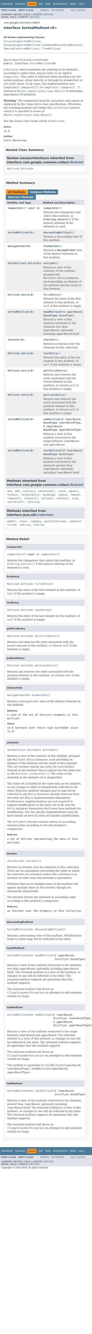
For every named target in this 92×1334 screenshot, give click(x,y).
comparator (51, 208)
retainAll (31, 498)
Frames (44, 10)
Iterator (14, 339)
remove (62, 494)
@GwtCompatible (14, 59)
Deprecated (60, 4)
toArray (24, 524)
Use (40, 4)
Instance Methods (43, 192)
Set (10, 263)
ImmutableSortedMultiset (21, 48)
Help (81, 4)
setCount (47, 498)
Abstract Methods (21, 197)
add (9, 491)
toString (33, 501)
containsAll (46, 491)
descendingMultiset (57, 232)
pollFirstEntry (54, 370)
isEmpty (35, 521)
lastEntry (50, 353)
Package (20, 4)
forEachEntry (30, 494)
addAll (11, 521)
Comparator (15, 208)
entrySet (49, 263)
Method (49, 14)
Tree (48, 4)
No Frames (57, 10)
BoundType (50, 315)
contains (28, 491)
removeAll (14, 498)
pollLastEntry (53, 394)
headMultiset (52, 311)
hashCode (49, 494)
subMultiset (51, 419)
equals (73, 491)
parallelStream (55, 521)
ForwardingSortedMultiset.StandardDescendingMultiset (43, 45)
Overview (7, 4)
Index (73, 4)
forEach (12, 494)
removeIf (75, 521)
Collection (45, 515)
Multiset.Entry (18, 168)
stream (11, 524)
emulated (33, 59)
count (62, 491)
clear (23, 521)
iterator (49, 339)
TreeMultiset (51, 48)
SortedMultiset (40, 63)
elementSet (51, 246)
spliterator (15, 501)
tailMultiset (52, 450)
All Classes (78, 10)
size (75, 498)
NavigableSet (17, 246)
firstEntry (51, 294)
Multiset (76, 162)
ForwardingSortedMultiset (22, 41)
